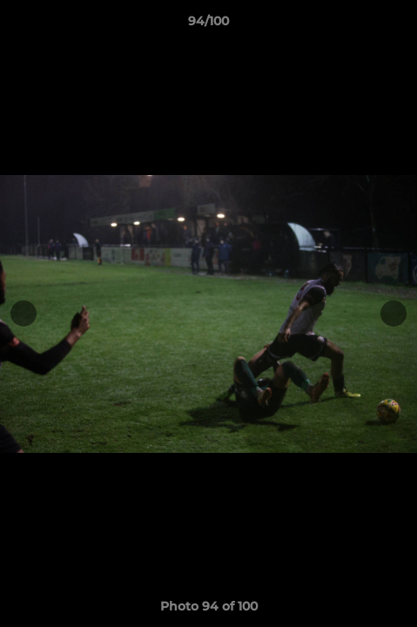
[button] (396, 25)
